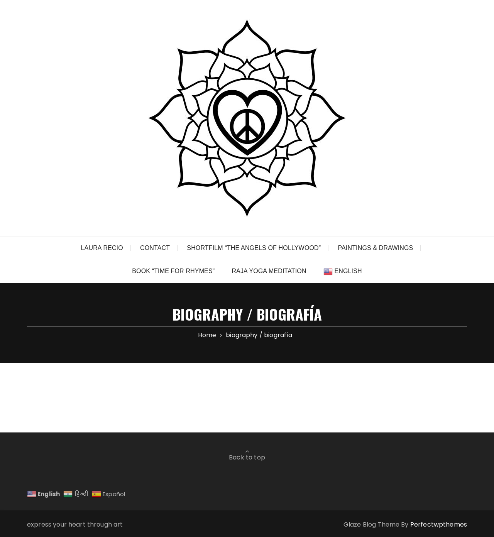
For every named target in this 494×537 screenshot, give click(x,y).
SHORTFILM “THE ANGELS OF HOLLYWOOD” (254, 248)
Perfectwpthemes (438, 524)
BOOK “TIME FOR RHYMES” (173, 271)
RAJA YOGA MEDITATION (269, 271)
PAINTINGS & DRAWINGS (375, 248)
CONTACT (155, 248)
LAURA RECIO (102, 248)
